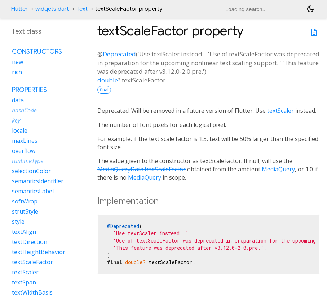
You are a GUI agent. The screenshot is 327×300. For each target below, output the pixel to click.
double (107, 80)
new (17, 62)
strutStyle (25, 211)
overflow (23, 151)
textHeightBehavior (38, 252)
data (18, 100)
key (16, 120)
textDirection (29, 242)
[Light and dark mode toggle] (310, 9)
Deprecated (119, 54)
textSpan (24, 282)
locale (19, 130)
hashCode (24, 110)
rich (17, 72)
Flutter (19, 9)
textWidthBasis (32, 292)
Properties (29, 90)
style (18, 222)
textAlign (24, 232)
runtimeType (27, 161)
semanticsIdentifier (37, 181)
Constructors (37, 52)
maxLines (24, 141)
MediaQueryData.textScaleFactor (141, 169)
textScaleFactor (32, 262)
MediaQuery (278, 169)
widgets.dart (52, 9)
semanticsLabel (33, 191)
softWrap (24, 201)
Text (82, 9)
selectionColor (31, 171)
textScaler (280, 111)
